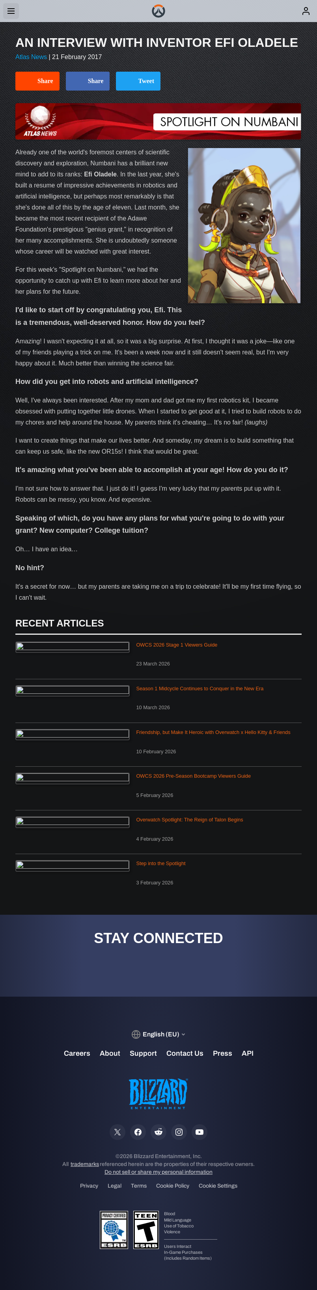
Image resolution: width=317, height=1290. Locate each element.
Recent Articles (59, 623)
